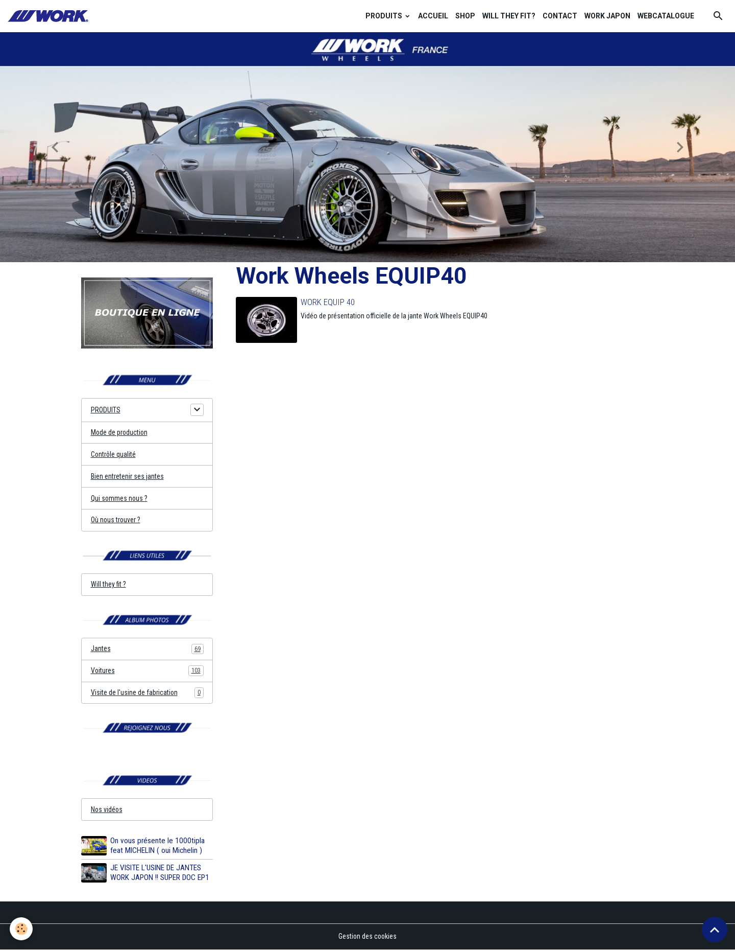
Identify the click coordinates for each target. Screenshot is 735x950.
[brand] (49, 16)
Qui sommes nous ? (120, 498)
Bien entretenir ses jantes (127, 476)
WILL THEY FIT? (508, 16)
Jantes (147, 649)
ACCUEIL (433, 16)
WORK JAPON (607, 16)
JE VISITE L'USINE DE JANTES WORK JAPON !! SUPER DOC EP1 (159, 873)
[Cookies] (21, 928)
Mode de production (120, 432)
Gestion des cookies (368, 937)
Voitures (147, 671)
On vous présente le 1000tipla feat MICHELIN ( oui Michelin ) (157, 846)
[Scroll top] (714, 929)
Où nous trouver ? (116, 520)
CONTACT (560, 16)
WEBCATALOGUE (666, 16)
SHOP (465, 16)
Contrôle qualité (114, 454)
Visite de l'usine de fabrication (147, 693)
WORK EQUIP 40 (328, 302)
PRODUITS (384, 16)
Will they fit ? (108, 585)
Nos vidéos (107, 810)
